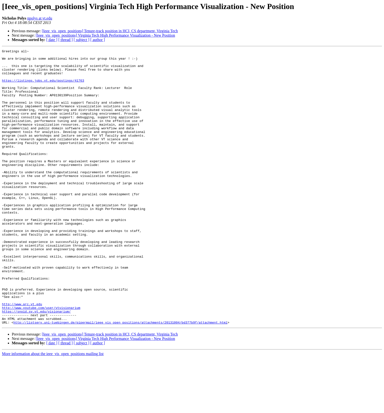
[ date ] (51, 40)
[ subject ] (81, 40)
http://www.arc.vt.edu (22, 355)
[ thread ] (65, 40)
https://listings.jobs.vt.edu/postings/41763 (43, 87)
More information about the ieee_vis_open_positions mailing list (53, 409)
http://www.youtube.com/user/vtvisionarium (41, 360)
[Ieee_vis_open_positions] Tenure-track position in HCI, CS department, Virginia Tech (110, 31)
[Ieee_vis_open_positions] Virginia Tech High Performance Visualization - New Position (105, 35)
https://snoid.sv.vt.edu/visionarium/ (36, 364)
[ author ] (97, 40)
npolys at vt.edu (39, 18)
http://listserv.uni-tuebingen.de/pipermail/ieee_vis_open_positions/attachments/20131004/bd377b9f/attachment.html (120, 377)
